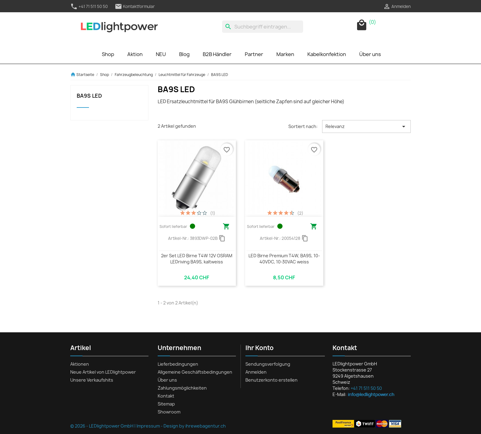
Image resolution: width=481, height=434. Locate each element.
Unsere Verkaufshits (91, 380)
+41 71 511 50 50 (89, 6)
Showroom (169, 412)
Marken (285, 54)
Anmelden (256, 372)
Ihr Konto (259, 348)
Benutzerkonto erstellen (271, 380)
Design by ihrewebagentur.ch (195, 426)
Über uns (370, 54)
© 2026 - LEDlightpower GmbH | (103, 426)
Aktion (135, 54)
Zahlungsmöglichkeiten (182, 388)
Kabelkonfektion (326, 54)
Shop (108, 54)
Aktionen (79, 364)
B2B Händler (217, 54)
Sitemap (166, 404)
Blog (184, 54)
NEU (161, 54)
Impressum (148, 426)
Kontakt (166, 396)
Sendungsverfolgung (267, 364)
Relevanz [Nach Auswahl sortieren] (366, 126)
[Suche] (262, 27)
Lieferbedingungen (178, 364)
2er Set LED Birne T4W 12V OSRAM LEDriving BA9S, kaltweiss (196, 259)
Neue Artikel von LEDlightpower (103, 372)
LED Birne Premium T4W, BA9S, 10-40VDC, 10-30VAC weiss (284, 259)
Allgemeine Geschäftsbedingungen (195, 372)
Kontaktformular (135, 6)
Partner (254, 54)
